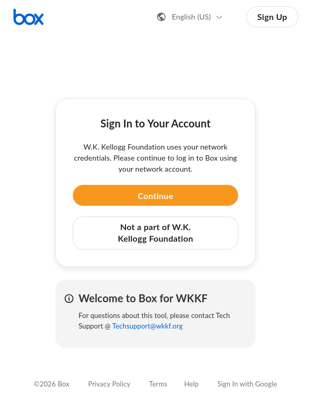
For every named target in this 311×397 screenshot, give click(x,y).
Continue (155, 196)
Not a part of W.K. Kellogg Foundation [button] (155, 232)
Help (191, 384)
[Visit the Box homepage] (28, 16)
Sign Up (272, 17)
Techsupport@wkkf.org (147, 326)
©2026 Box (51, 384)
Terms (158, 384)
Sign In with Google (247, 384)
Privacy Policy (109, 384)
